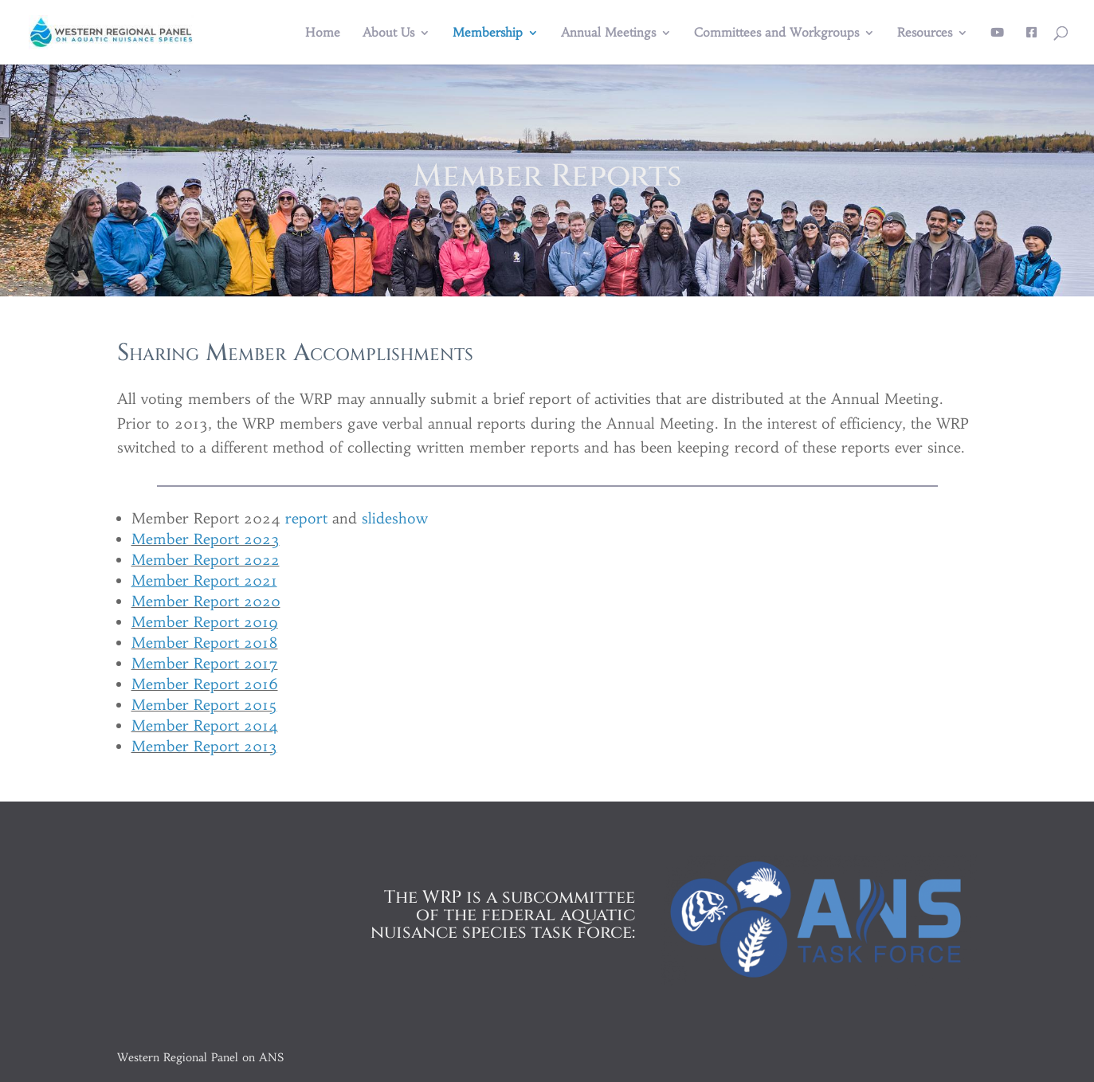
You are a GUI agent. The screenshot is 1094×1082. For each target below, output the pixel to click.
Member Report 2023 (205, 539)
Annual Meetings (608, 33)
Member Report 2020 (205, 601)
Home (322, 33)
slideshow (395, 518)
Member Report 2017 (204, 663)
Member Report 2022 (205, 560)
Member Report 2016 (204, 684)
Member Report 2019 (204, 622)
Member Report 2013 (204, 746)
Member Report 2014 (204, 725)
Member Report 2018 (204, 642)
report (306, 518)
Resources (924, 33)
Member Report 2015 (204, 705)
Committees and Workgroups (776, 33)
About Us (388, 33)
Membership (488, 33)
